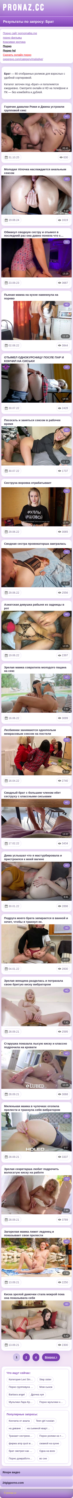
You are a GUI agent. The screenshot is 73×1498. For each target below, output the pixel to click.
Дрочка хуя (37, 1394)
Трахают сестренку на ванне (22, 1435)
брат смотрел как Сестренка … (22, 1450)
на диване (15, 1428)
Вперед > (51, 1357)
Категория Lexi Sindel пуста (22, 1379)
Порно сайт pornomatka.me (20, 33)
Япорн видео (11, 1472)
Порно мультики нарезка (52, 1402)
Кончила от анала (19, 1420)
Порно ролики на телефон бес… (52, 1435)
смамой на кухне (49, 1443)
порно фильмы (12, 37)
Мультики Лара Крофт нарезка (22, 1402)
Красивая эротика (14, 41)
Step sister (45, 1379)
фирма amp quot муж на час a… (22, 1443)
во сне (43, 1458)
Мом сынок (45, 1387)
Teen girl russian (45, 1420)
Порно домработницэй (22, 1458)
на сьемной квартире (39, 1428)
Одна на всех (47, 1450)
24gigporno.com (13, 1482)
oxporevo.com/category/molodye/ (23, 59)
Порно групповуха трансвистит (22, 1387)
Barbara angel (17, 1394)
